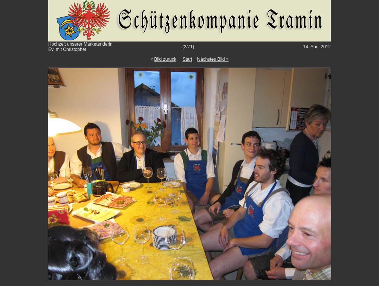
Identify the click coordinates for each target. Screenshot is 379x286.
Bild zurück (165, 59)
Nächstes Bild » (212, 59)
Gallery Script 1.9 (201, 284)
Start (187, 59)
